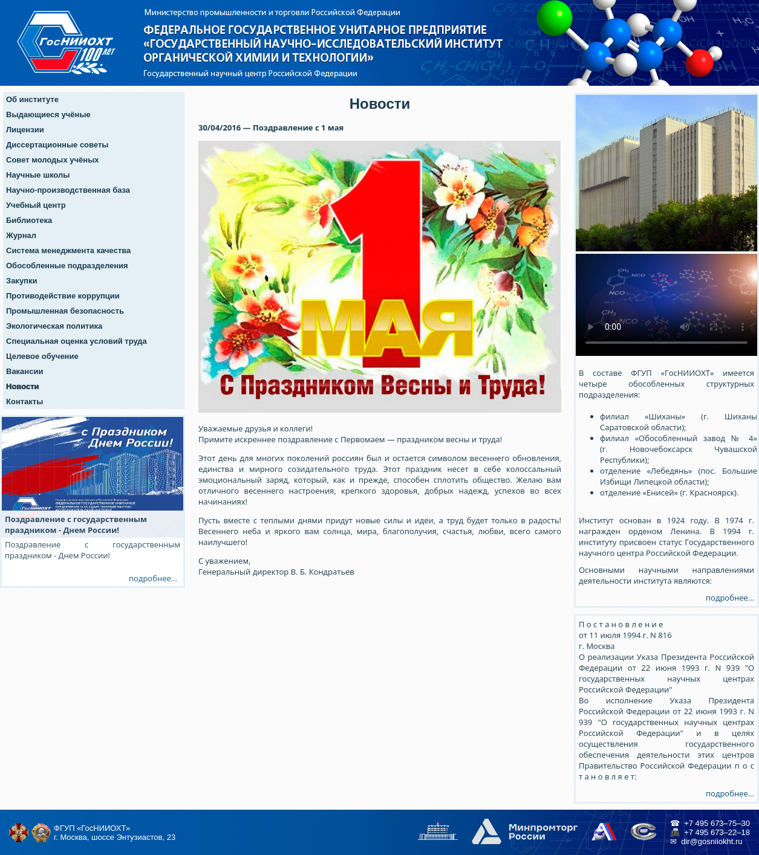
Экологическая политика (54, 326)
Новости (22, 386)
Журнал (21, 235)
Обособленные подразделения (67, 265)
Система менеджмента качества (68, 250)
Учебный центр (36, 205)
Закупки (21, 280)
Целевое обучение (42, 356)
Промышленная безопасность (65, 310)
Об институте (32, 99)
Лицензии (25, 129)
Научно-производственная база (68, 190)
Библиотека (29, 220)
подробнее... (730, 597)
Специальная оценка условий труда (76, 341)
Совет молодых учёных (52, 159)
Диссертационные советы (57, 144)
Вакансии (24, 371)
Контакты (24, 401)
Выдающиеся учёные (48, 114)
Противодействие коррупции (63, 295)
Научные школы (38, 174)
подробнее (150, 578)
